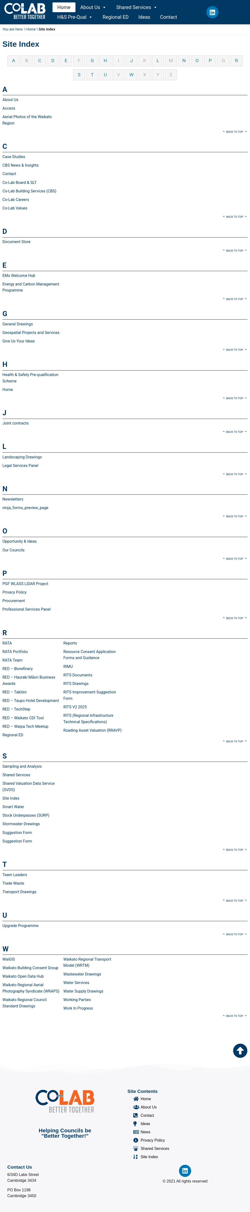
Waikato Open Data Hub (23, 976)
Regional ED (116, 17)
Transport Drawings (19, 892)
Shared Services (136, 7)
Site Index (11, 798)
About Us (93, 7)
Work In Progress (78, 1008)
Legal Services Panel (20, 465)
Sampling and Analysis (22, 766)
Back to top (235, 131)
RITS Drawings (76, 683)
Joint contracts (15, 423)
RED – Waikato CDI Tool (23, 718)
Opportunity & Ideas (19, 541)
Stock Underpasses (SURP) (25, 815)
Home (64, 7)
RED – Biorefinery (17, 668)
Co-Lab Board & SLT (19, 182)
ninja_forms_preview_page (25, 507)
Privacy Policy (14, 592)
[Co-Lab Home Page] (25, 10)
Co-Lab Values (14, 208)
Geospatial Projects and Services (31, 332)
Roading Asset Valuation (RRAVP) (92, 730)
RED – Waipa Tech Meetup (25, 726)
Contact (168, 17)
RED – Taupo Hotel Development (30, 700)
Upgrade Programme (20, 925)
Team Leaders (14, 874)
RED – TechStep (16, 709)
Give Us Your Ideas (18, 341)
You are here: (12, 29)
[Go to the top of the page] (240, 1050)
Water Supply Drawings (83, 991)
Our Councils (13, 550)
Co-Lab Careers (15, 199)
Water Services (76, 982)
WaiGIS (8, 959)
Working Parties (77, 999)
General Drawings (17, 324)
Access (8, 108)
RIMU (68, 666)
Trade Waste (13, 883)
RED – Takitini (14, 692)
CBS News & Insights (20, 165)
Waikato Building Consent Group (30, 968)
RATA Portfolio (15, 651)
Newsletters (12, 499)
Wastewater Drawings (82, 974)
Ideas (144, 17)
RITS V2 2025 (75, 707)
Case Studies (13, 156)
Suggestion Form (17, 832)
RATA (7, 643)
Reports (70, 643)
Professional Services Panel (26, 609)
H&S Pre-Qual (75, 17)
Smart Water (13, 807)
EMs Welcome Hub (18, 275)
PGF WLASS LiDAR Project (25, 583)
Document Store (16, 241)
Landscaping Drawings (22, 457)
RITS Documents (78, 675)
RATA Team (12, 660)
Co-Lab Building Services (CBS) (29, 191)
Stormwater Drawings (21, 824)
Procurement (13, 600)
